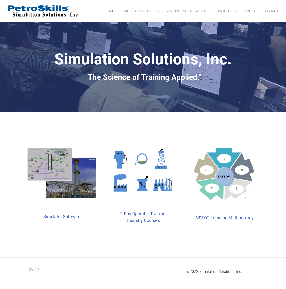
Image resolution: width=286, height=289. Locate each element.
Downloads (227, 11)
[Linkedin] (31, 269)
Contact (271, 11)
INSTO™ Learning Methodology (224, 217)
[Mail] (37, 269)
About (250, 11)
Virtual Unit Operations (187, 11)
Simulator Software (61, 216)
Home (110, 11)
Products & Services (141, 11)
